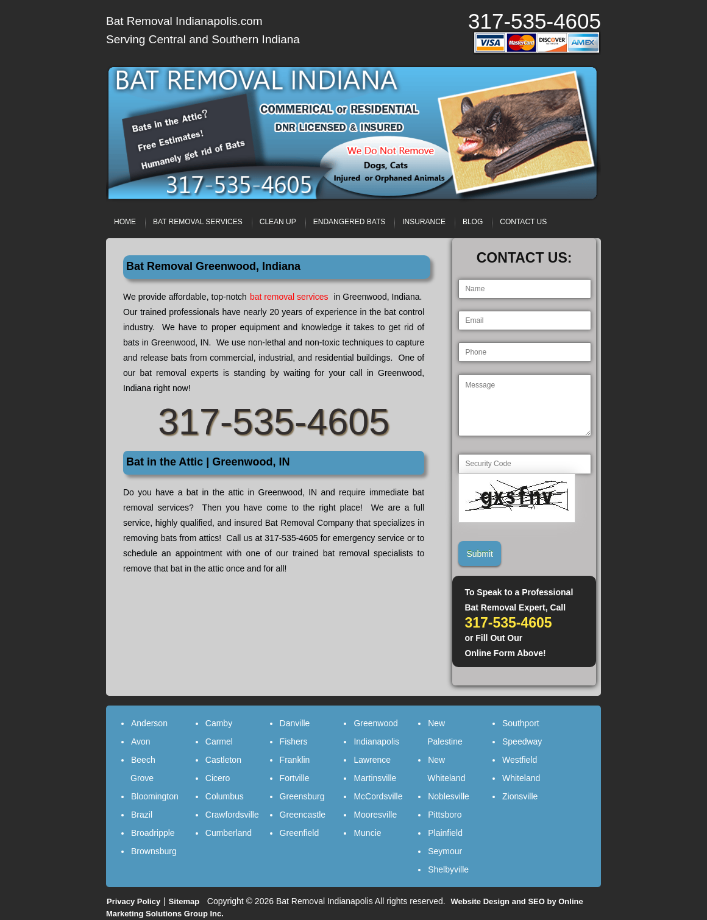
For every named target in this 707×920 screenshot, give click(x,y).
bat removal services (289, 297)
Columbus (224, 796)
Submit (479, 554)
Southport (520, 723)
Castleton (223, 760)
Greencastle (302, 814)
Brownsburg (154, 851)
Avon (141, 741)
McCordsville (378, 796)
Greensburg (302, 796)
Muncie (367, 833)
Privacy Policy (133, 901)
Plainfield (445, 833)
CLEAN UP (278, 222)
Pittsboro (444, 814)
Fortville (295, 778)
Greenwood (375, 723)
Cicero (217, 778)
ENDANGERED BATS (349, 222)
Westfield (519, 760)
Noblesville (448, 796)
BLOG (473, 222)
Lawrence (372, 760)
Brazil (141, 814)
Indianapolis (376, 741)
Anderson (149, 723)
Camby (218, 723)
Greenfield (299, 833)
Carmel (219, 741)
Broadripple (153, 833)
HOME (125, 222)
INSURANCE (424, 222)
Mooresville (375, 814)
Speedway (522, 741)
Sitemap (184, 901)
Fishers (294, 741)
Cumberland (228, 833)
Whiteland (521, 778)
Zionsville (520, 796)
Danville (295, 723)
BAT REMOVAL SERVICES (198, 222)
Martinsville (375, 778)
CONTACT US (523, 222)
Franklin (295, 760)
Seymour (445, 851)
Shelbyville (448, 869)
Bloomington (155, 796)
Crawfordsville (232, 814)
